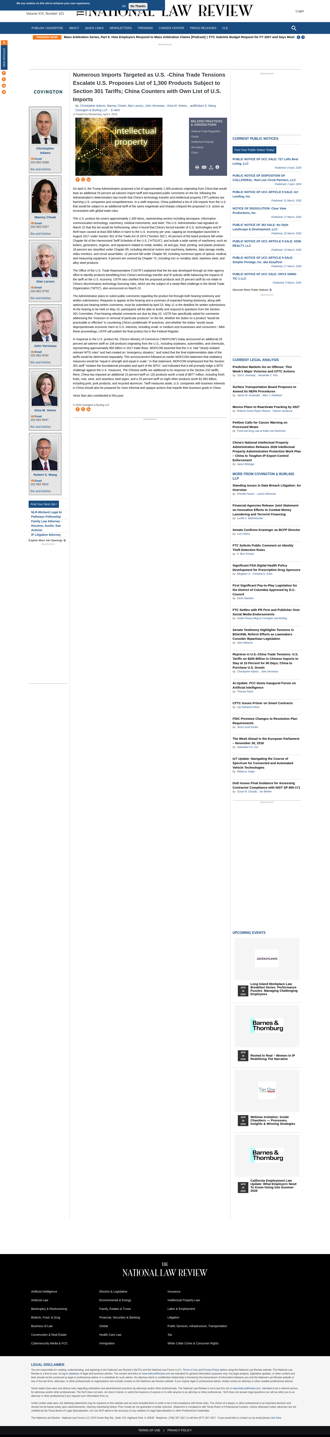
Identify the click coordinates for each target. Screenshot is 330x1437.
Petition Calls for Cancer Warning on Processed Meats (260, 425)
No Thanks (138, 6)
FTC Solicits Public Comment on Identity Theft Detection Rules (263, 548)
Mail (205, 167)
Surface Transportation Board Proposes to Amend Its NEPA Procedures (264, 389)
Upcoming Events (249, 932)
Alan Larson (45, 281)
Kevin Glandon (245, 598)
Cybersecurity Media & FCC (49, 1343)
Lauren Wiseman (266, 493)
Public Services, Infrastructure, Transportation (197, 1326)
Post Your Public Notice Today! (254, 150)
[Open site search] (293, 28)
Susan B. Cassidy (247, 791)
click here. (276, 1417)
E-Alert (115, 110)
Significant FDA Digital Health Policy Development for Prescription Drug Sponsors (267, 568)
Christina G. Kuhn (263, 573)
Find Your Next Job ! (44, 504)
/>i (218, 167)
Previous (298, 37)
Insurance (174, 1291)
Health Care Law (110, 1334)
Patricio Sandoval (282, 410)
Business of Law (42, 1326)
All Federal (197, 147)
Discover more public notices (250, 289)
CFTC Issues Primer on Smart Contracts (263, 703)
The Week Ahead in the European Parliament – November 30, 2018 (266, 741)
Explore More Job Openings (46, 540)
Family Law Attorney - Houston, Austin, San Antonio (46, 526)
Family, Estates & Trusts (115, 1308)
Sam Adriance (245, 642)
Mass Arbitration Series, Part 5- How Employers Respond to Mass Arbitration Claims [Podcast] (142, 37)
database (74, 1373)
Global (195, 136)
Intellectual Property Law (184, 1300)
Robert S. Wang (45, 474)
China (194, 152)
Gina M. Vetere (45, 410)
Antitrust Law (39, 1300)
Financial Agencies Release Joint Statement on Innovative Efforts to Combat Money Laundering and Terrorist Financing (265, 510)
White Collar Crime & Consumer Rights (193, 1343)
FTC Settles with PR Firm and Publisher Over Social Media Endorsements (266, 612)
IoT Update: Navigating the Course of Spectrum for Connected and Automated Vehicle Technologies (263, 763)
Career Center (171, 28)
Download (211, 167)
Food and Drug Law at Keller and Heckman (261, 430)
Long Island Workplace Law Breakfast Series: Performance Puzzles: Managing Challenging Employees (274, 989)
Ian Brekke (265, 791)
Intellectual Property (202, 141)
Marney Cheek (45, 217)
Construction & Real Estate (49, 1334)
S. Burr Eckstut (245, 553)
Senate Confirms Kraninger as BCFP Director (266, 530)
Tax (170, 1334)
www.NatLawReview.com (156, 1373)
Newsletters (121, 28)
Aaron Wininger (245, 464)
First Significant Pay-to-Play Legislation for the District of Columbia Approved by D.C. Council (265, 590)
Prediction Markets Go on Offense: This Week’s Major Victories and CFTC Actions (264, 369)
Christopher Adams (45, 151)
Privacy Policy (211, 1369)
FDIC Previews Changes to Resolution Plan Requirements (265, 721)
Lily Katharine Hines (248, 707)
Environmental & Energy (115, 1300)
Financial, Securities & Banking (119, 1317)
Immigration (107, 1343)
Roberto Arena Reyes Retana (253, 410)
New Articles (4, 57)
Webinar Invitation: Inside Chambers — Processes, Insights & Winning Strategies (272, 1120)
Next (303, 37)
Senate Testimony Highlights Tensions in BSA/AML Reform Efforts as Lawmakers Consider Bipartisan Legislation (263, 634)
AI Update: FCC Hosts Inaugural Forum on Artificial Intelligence (264, 685)
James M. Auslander (248, 395)
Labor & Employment (181, 1308)
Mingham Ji (243, 573)
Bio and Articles (41, 169)
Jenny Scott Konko (247, 727)
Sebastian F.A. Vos (247, 747)
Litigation (173, 1317)
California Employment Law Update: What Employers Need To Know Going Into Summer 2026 (273, 1185)
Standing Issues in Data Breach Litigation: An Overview (267, 488)
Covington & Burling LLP (91, 110)
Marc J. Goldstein (272, 395)
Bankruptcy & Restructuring (49, 1308)
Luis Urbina (243, 533)
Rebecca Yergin (246, 771)
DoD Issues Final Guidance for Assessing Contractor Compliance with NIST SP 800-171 (266, 785)
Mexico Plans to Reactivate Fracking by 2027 (266, 407)
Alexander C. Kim (268, 375)
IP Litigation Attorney (46, 534)
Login (300, 11)
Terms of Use (190, 1369)
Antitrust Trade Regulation (206, 131)
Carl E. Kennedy (246, 375)
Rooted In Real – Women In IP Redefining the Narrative (272, 1057)
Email (38, 158)
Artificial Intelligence (44, 1291)
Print (198, 167)
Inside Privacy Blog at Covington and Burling (262, 618)
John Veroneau (45, 346)
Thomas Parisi (245, 691)
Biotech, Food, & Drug (45, 1317)
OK (124, 6)
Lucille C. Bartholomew (250, 518)
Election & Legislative (113, 1291)
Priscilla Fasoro (245, 493)
